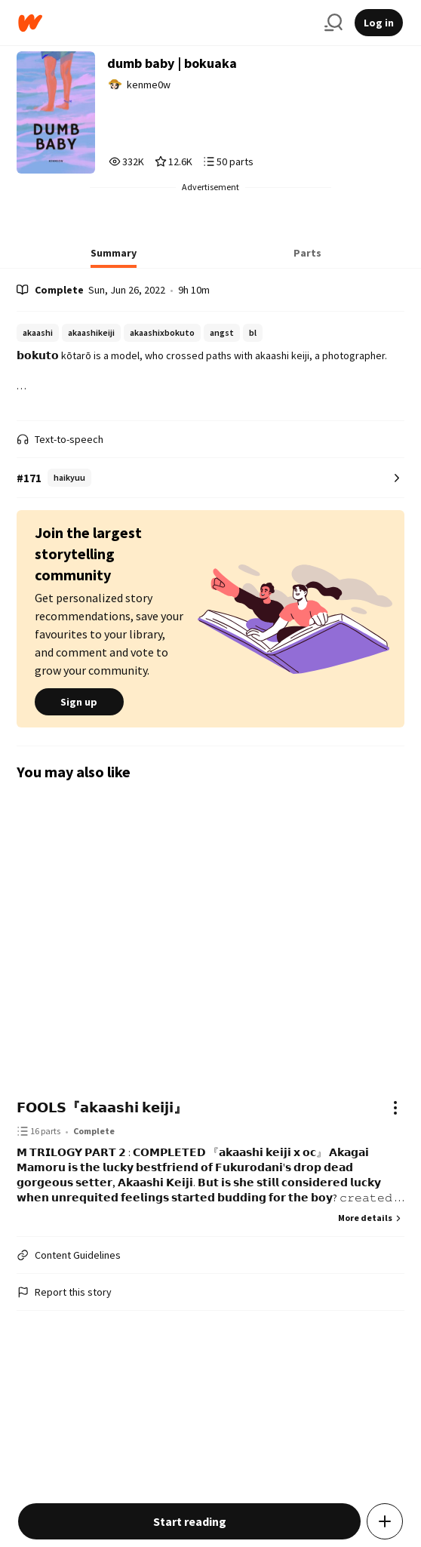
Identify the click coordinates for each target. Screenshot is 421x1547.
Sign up (79, 701)
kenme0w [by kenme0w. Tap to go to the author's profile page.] (149, 84)
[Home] (165, 23)
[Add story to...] (385, 1521)
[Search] (333, 23)
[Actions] (395, 1108)
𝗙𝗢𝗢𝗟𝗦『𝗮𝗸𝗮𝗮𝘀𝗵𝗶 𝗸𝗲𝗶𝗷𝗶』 (102, 1107)
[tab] (114, 257)
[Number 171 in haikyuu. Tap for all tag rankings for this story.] (210, 478)
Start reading (189, 1521)
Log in (379, 22)
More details (371, 1217)
